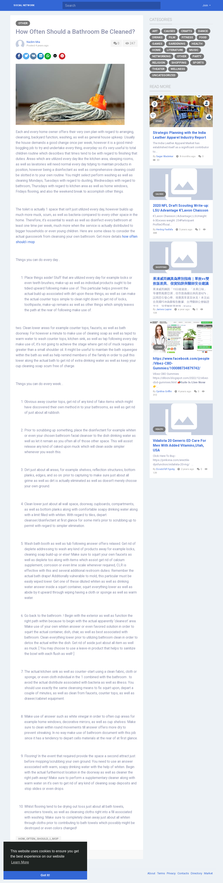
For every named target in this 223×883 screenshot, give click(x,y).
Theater (158, 69)
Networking (161, 56)
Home (156, 50)
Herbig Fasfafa (164, 229)
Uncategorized (164, 75)
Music (193, 50)
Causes (169, 31)
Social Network (24, 5)
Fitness (187, 37)
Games (157, 43)
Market (208, 873)
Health (197, 43)
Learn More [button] (20, 862)
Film (172, 37)
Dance (203, 31)
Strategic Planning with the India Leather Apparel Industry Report (179, 135)
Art (155, 31)
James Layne (164, 309)
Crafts (186, 31)
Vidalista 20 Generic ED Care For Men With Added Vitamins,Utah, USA (179, 445)
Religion (158, 62)
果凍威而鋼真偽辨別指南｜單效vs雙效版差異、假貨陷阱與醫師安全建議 (181, 281)
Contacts (183, 873)
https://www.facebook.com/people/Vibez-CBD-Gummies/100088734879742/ (181, 363)
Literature (175, 50)
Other (22, 23)
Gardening (177, 43)
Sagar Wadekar (164, 156)
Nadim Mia (33, 42)
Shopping (178, 62)
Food (203, 37)
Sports (198, 62)
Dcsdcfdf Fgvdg (165, 469)
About (151, 873)
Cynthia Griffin (164, 391)
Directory (197, 873)
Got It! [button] (45, 875)
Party (197, 56)
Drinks (157, 37)
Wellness (178, 69)
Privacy (171, 873)
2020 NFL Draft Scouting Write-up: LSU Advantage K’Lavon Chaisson (181, 208)
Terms (161, 873)
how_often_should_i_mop (38, 838)
